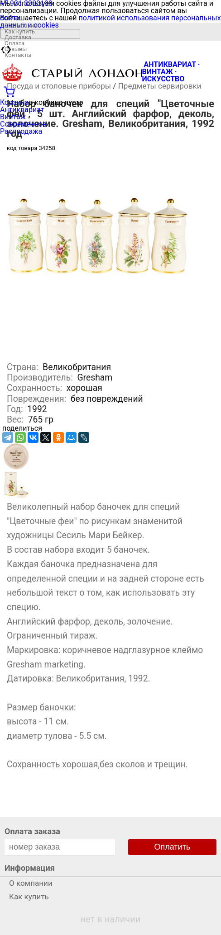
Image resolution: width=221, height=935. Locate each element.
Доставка (18, 37)
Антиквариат (22, 109)
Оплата (14, 43)
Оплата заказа (32, 831)
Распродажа (21, 131)
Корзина (14, 102)
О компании (21, 25)
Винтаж (13, 117)
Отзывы (16, 49)
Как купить (20, 31)
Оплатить (172, 846)
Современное (23, 124)
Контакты (18, 55)
